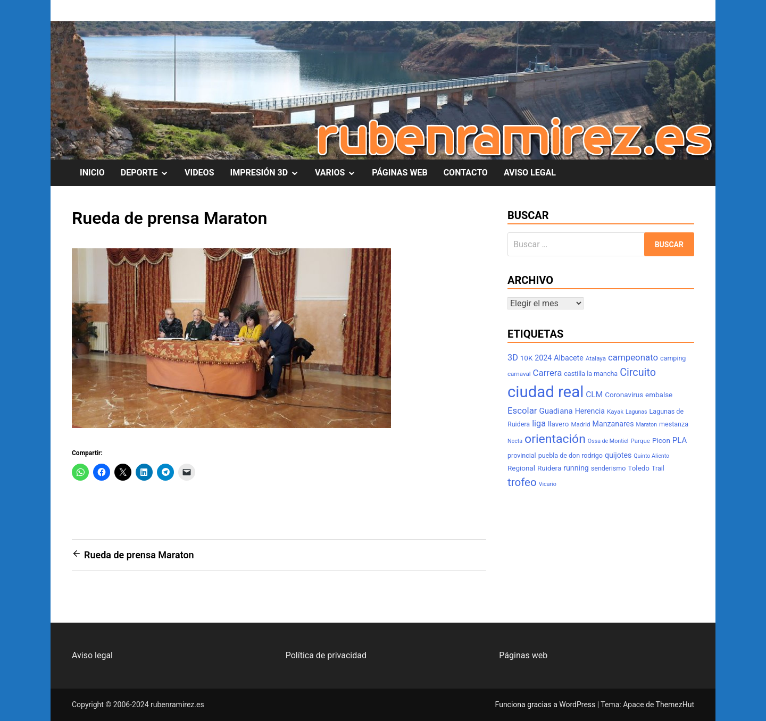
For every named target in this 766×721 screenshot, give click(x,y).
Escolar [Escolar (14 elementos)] (522, 410)
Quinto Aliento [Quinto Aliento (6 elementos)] (651, 455)
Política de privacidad (326, 655)
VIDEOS (199, 172)
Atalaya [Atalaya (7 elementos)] (596, 358)
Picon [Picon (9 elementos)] (661, 441)
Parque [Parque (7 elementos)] (640, 441)
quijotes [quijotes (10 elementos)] (618, 455)
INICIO (92, 172)
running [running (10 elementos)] (576, 468)
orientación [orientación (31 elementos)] (555, 439)
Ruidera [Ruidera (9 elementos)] (549, 468)
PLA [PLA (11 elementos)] (679, 440)
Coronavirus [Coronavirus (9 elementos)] (624, 395)
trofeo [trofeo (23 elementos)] (522, 482)
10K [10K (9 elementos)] (526, 358)
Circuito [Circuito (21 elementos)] (638, 372)
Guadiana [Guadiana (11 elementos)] (556, 411)
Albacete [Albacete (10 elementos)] (569, 358)
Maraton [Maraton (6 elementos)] (646, 424)
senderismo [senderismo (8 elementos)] (608, 468)
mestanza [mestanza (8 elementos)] (673, 424)
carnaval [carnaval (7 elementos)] (519, 374)
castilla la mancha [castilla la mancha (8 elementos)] (591, 374)
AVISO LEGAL (530, 172)
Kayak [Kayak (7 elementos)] (615, 411)
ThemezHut (675, 704)
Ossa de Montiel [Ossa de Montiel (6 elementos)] (608, 441)
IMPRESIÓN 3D (268, 173)
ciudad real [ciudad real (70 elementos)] (545, 392)
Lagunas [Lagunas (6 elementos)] (636, 411)
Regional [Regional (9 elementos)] (521, 468)
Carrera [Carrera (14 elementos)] (547, 372)
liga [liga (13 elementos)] (539, 423)
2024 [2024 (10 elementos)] (543, 358)
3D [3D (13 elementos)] (512, 358)
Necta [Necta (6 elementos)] (514, 441)
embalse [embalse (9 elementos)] (658, 395)
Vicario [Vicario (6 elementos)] (547, 484)
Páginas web (523, 655)
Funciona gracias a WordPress (546, 704)
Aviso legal (92, 655)
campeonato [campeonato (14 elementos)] (633, 357)
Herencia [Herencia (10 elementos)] (590, 411)
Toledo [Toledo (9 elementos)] (639, 468)
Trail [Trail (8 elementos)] (658, 468)
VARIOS (339, 173)
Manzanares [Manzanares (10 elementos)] (613, 424)
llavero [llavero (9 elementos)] (558, 424)
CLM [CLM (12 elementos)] (594, 394)
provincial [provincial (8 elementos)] (521, 455)
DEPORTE (149, 173)
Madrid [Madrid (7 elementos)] (580, 424)
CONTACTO (466, 172)
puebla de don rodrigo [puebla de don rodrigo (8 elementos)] (570, 455)
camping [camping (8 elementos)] (673, 358)
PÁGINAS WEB (399, 172)
